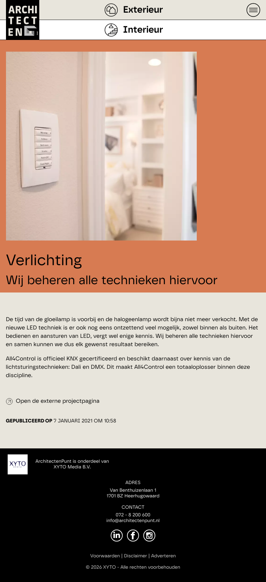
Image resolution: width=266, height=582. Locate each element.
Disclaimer (135, 556)
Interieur (143, 30)
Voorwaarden (105, 556)
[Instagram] (149, 535)
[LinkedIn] (117, 535)
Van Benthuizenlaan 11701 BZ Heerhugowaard (133, 493)
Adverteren (163, 556)
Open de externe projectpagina (58, 401)
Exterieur (143, 10)
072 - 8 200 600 (133, 515)
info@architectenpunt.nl (133, 520)
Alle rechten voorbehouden (150, 567)
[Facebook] (133, 535)
